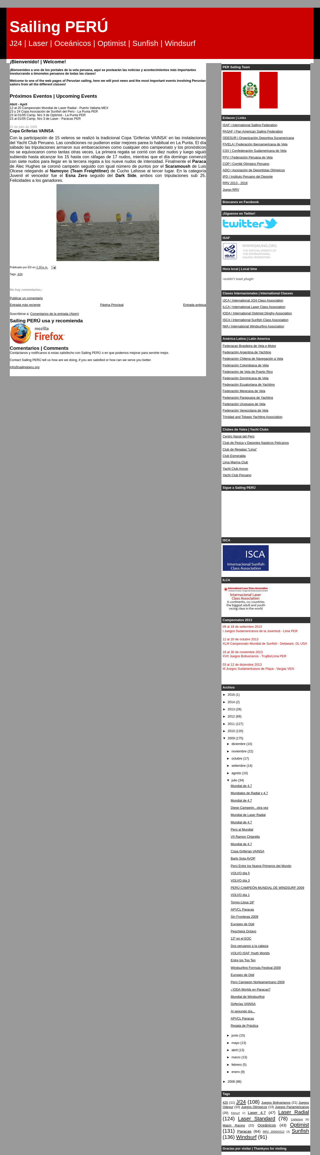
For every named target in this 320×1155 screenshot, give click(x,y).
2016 (232, 694)
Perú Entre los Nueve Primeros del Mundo (261, 866)
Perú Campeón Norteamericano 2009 (258, 982)
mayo (235, 1043)
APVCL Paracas (242, 909)
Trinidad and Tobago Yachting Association (253, 417)
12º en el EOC (241, 938)
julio (234, 780)
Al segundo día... (243, 1011)
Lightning (297, 1119)
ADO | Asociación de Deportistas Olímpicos (254, 170)
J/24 (20, 274)
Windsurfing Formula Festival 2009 (256, 968)
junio (235, 1035)
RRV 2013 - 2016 (235, 183)
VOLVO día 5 (240, 873)
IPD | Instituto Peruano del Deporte (248, 176)
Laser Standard (256, 1118)
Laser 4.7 (257, 1112)
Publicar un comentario (26, 298)
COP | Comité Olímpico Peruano (246, 164)
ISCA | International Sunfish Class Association (255, 320)
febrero (237, 1065)
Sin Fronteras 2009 (244, 917)
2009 (232, 738)
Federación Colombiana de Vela (246, 365)
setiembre (239, 766)
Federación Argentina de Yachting (247, 352)
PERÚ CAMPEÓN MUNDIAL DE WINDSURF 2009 (267, 888)
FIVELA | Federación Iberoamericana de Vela (255, 144)
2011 (232, 724)
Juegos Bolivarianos (275, 1102)
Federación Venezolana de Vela (245, 410)
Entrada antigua (194, 305)
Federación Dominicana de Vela (246, 378)
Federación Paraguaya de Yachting (248, 398)
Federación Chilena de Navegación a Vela (253, 359)
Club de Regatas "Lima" (240, 449)
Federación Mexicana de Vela (244, 391)
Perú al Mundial (242, 829)
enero (236, 1072)
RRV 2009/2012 (274, 1131)
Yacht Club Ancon (235, 469)
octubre (237, 758)
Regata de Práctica (244, 1026)
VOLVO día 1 (240, 895)
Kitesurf (235, 1113)
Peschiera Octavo (243, 931)
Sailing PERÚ (58, 26)
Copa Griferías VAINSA (247, 851)
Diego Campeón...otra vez (249, 808)
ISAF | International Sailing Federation (250, 125)
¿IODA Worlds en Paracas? (250, 989)
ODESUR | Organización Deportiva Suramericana (258, 138)
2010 (232, 731)
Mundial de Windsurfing (248, 997)
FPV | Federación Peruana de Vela (248, 157)
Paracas (244, 1131)
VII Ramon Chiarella (245, 837)
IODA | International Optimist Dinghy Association (257, 313)
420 (225, 1102)
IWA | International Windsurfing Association (253, 326)
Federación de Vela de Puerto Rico (248, 372)
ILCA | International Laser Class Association (254, 307)
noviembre (239, 751)
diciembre (238, 744)
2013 (232, 709)
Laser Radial (293, 1112)
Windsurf (246, 1137)
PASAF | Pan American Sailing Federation (253, 131)
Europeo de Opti (242, 924)
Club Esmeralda (234, 456)
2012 (232, 716)
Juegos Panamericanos (292, 1107)
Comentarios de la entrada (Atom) (54, 314)
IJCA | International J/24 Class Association (253, 300)
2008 (232, 1081)
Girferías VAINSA (243, 1004)
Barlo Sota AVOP (243, 858)
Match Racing (234, 1125)
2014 (232, 702)
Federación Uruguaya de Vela (244, 404)
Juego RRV (231, 190)
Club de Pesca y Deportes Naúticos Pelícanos (256, 443)
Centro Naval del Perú (239, 436)
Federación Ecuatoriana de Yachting (249, 384)
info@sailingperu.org (25, 367)
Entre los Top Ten (243, 960)
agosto (236, 773)
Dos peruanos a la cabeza (249, 946)
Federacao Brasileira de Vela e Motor (249, 346)
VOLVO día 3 (240, 880)
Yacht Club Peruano (237, 475)
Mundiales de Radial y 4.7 (249, 793)
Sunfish (300, 1131)
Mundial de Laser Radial (248, 815)
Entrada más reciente (25, 305)
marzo (236, 1057)
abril (234, 1050)
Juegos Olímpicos (254, 1107)
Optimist (299, 1125)
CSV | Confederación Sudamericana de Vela (255, 151)
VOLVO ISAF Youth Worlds (250, 953)
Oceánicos (267, 1125)
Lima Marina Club (235, 462)
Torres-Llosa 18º (242, 902)
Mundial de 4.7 (241, 786)
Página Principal (111, 305)
